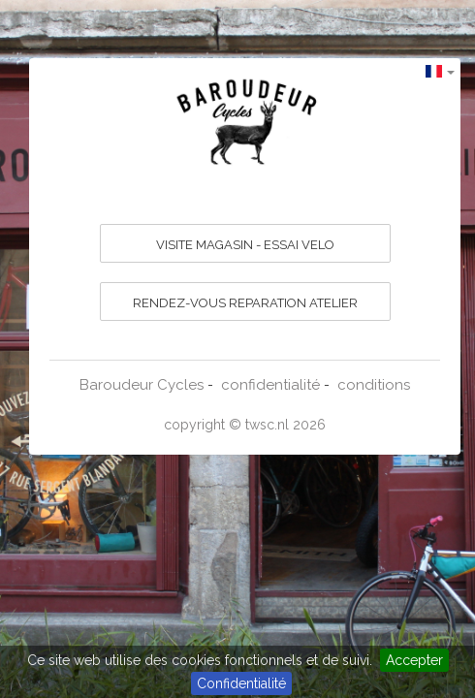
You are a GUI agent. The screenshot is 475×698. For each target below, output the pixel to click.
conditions (373, 385)
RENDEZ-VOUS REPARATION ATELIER (245, 303)
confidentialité (270, 385)
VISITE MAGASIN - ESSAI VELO (245, 245)
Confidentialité (241, 683)
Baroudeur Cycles (141, 385)
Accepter (414, 660)
